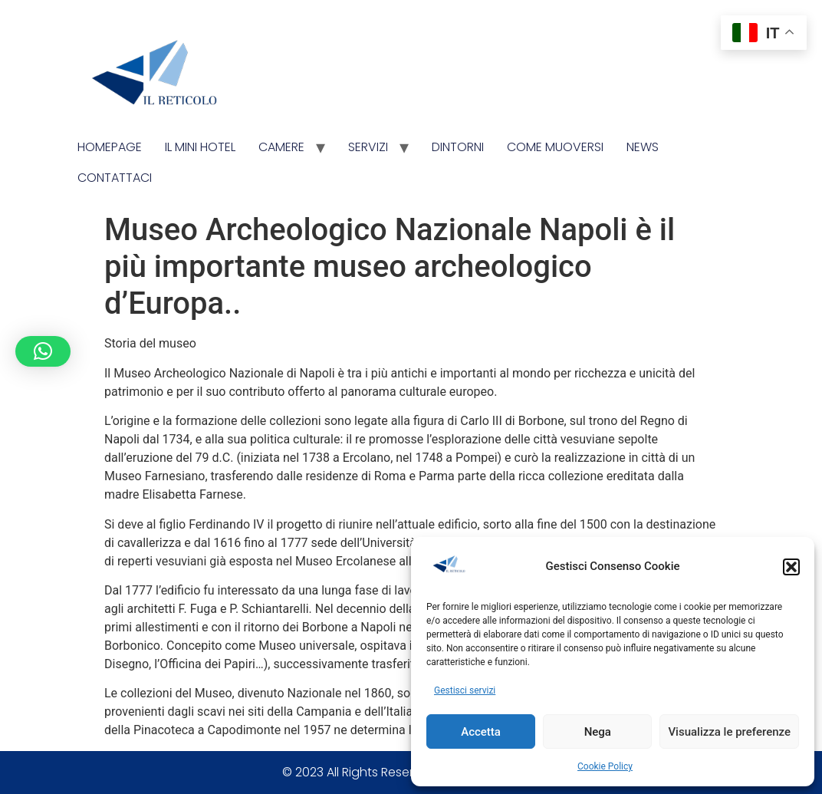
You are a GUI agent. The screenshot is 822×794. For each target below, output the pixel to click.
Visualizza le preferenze (729, 732)
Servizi (368, 147)
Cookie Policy (605, 766)
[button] (791, 567)
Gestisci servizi (464, 690)
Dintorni (458, 147)
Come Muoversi (555, 147)
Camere (281, 147)
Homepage (109, 147)
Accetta (481, 732)
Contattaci (114, 177)
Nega (597, 732)
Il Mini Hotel (200, 147)
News (642, 147)
